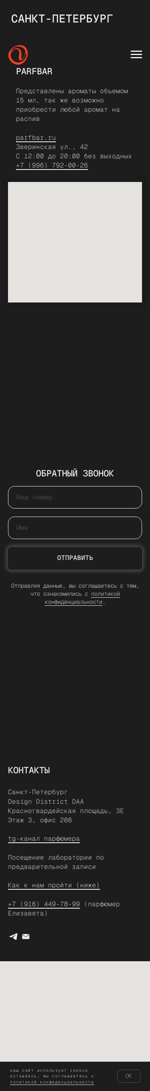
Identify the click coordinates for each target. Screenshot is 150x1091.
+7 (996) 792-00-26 (52, 165)
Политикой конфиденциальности (52, 1082)
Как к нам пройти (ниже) (54, 885)
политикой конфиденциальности (82, 597)
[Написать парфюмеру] (13, 937)
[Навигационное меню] (136, 55)
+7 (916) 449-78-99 (44, 904)
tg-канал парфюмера (44, 838)
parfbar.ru (36, 137)
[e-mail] (26, 937)
